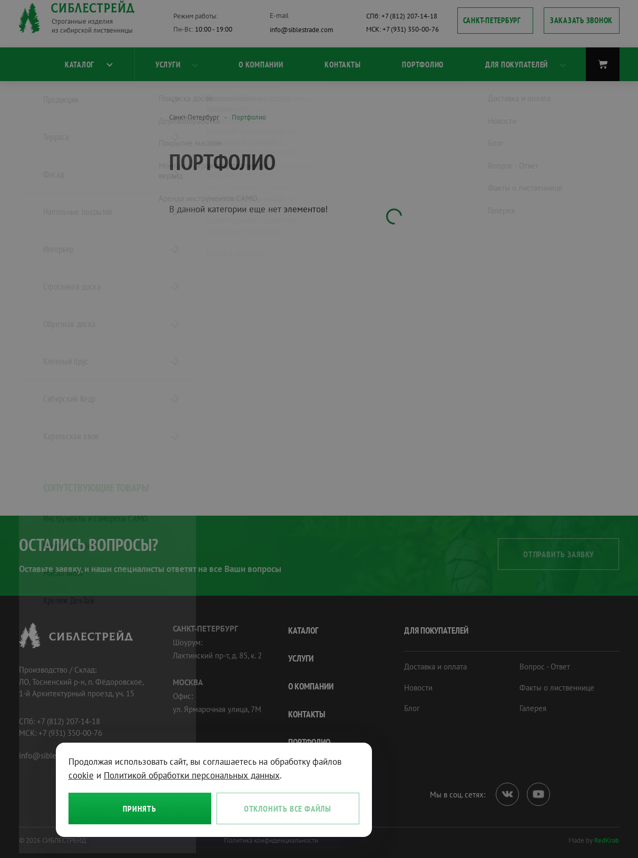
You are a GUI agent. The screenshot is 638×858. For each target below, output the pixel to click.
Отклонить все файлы (287, 808)
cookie (81, 775)
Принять (139, 808)
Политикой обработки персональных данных (192, 775)
